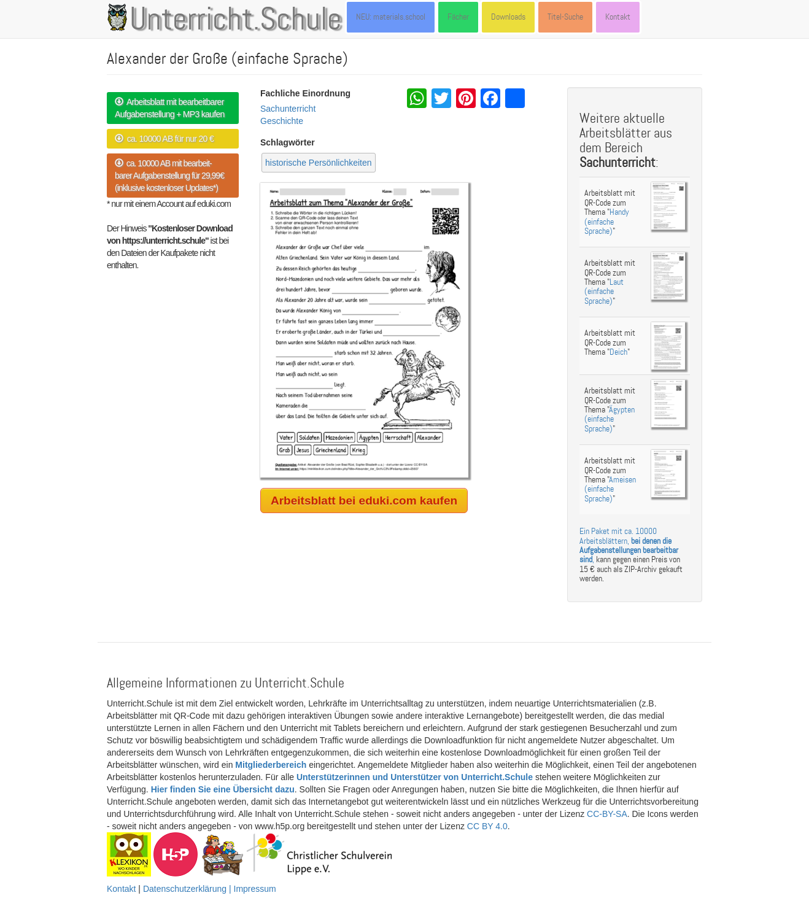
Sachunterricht (287, 109)
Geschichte (281, 121)
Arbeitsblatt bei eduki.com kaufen (364, 500)
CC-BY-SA (607, 814)
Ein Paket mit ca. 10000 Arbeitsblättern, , (628, 545)
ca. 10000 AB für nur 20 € (164, 139)
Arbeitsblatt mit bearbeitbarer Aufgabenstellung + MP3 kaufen (170, 108)
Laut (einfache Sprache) (604, 291)
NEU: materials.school (390, 17)
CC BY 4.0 (487, 826)
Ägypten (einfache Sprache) (609, 419)
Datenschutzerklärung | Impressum (209, 889)
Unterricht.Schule (236, 20)
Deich (618, 352)
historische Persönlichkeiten (318, 163)
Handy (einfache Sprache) (606, 221)
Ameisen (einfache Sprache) (610, 489)
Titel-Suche (565, 17)
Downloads (508, 17)
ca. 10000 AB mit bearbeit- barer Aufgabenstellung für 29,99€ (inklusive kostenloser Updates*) (169, 175)
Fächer (458, 17)
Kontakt (617, 17)
